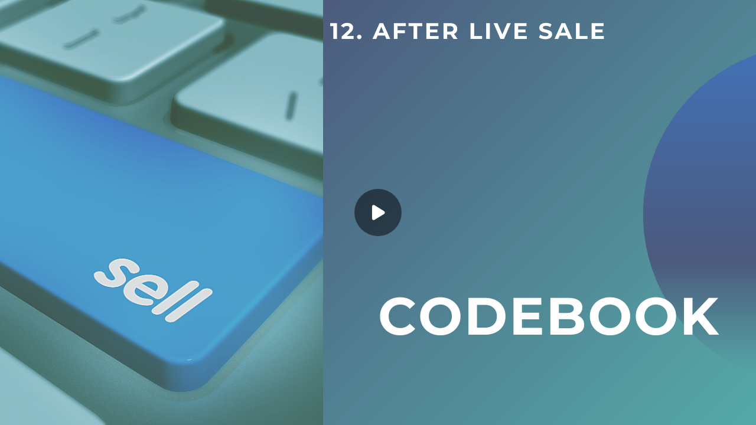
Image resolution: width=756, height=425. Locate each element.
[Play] (378, 212)
